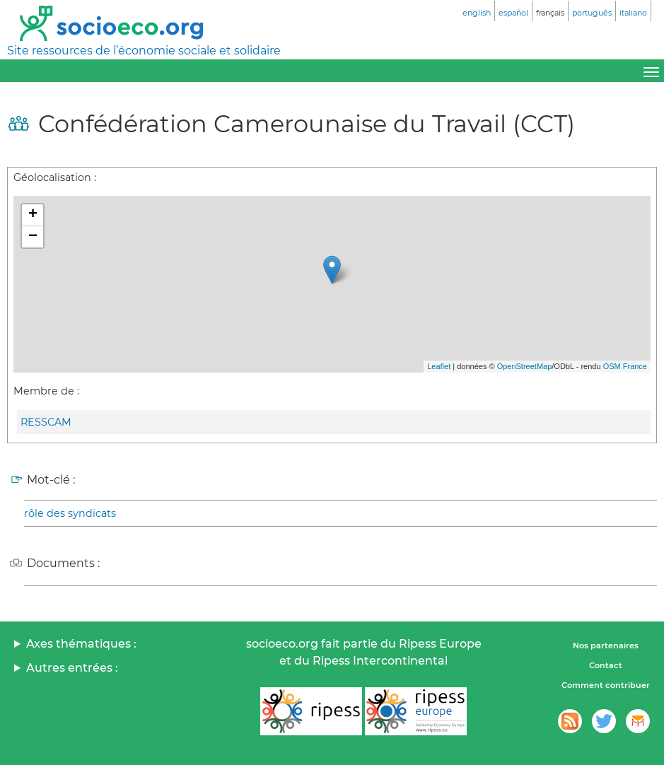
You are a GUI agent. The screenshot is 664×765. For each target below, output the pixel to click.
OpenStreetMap (524, 366)
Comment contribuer (605, 685)
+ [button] (32, 215)
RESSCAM (46, 422)
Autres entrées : (72, 668)
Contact (605, 665)
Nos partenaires (606, 645)
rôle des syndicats (70, 513)
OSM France (625, 366)
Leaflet (438, 366)
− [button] (32, 236)
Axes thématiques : (81, 643)
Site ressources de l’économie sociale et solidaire (144, 50)
